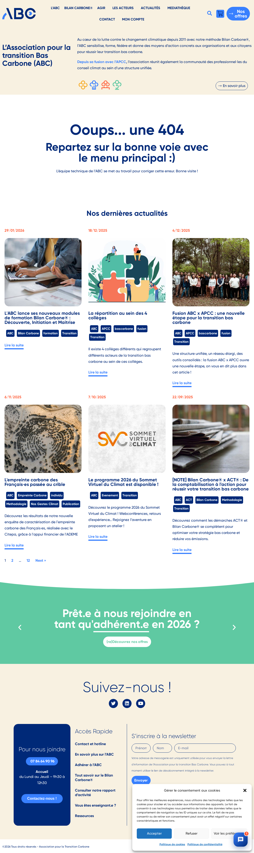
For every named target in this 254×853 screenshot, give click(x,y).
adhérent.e (121, 624)
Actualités (150, 8)
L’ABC (55, 8)
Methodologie (16, 504)
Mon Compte (133, 19)
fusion (141, 329)
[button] (245, 790)
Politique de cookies (172, 844)
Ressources (84, 815)
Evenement (110, 495)
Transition (69, 333)
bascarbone (124, 329)
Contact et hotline (90, 743)
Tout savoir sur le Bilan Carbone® (94, 777)
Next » (40, 560)
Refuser (191, 833)
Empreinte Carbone (32, 495)
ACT (189, 500)
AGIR (101, 8)
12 (28, 560)
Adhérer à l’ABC (88, 764)
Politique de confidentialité (204, 844)
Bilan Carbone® (78, 8)
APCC (106, 329)
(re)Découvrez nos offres (127, 641)
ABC (10, 333)
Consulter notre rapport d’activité (95, 792)
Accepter (154, 833)
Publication (71, 504)
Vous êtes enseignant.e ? (95, 805)
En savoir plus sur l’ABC (94, 754)
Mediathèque (178, 8)
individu (56, 495)
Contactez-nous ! (42, 798)
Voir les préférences (229, 833)
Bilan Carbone (28, 333)
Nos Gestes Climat (44, 504)
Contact (107, 19)
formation (50, 333)
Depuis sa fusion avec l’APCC (101, 61)
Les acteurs (123, 8)
